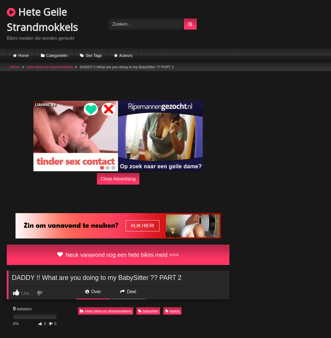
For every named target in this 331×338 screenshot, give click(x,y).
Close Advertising (118, 178)
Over (93, 291)
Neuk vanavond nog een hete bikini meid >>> (118, 255)
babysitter (148, 311)
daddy (172, 311)
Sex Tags (94, 55)
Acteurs (125, 55)
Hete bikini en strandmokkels (50, 67)
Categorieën (57, 55)
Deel (128, 291)
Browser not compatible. (270, 23)
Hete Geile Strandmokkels (42, 19)
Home (23, 55)
